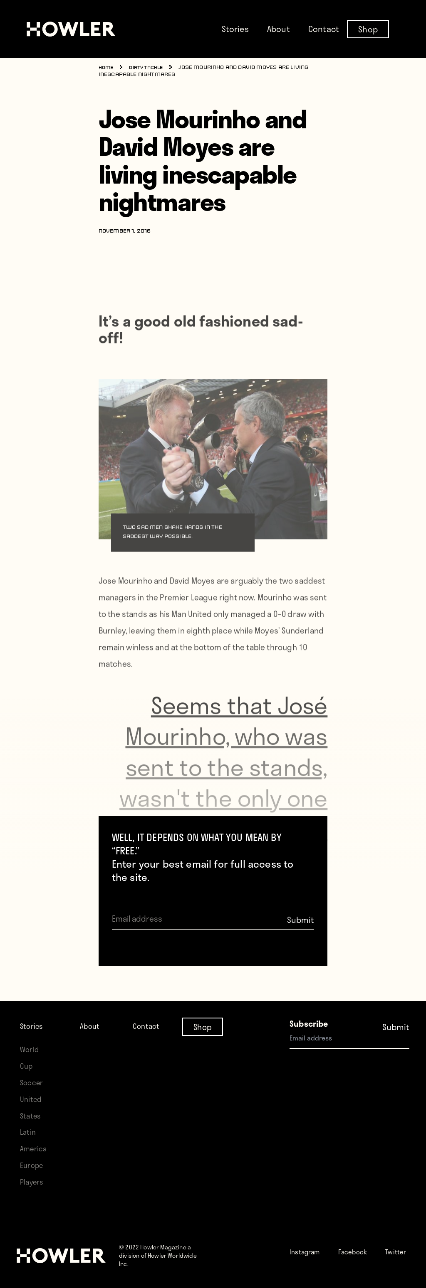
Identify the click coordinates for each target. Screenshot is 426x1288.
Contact (323, 28)
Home (107, 67)
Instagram (308, 1243)
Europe (33, 1157)
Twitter (318, 1260)
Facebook (363, 1243)
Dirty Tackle (150, 67)
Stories (235, 28)
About (278, 28)
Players (33, 1173)
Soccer (33, 1074)
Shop (368, 28)
